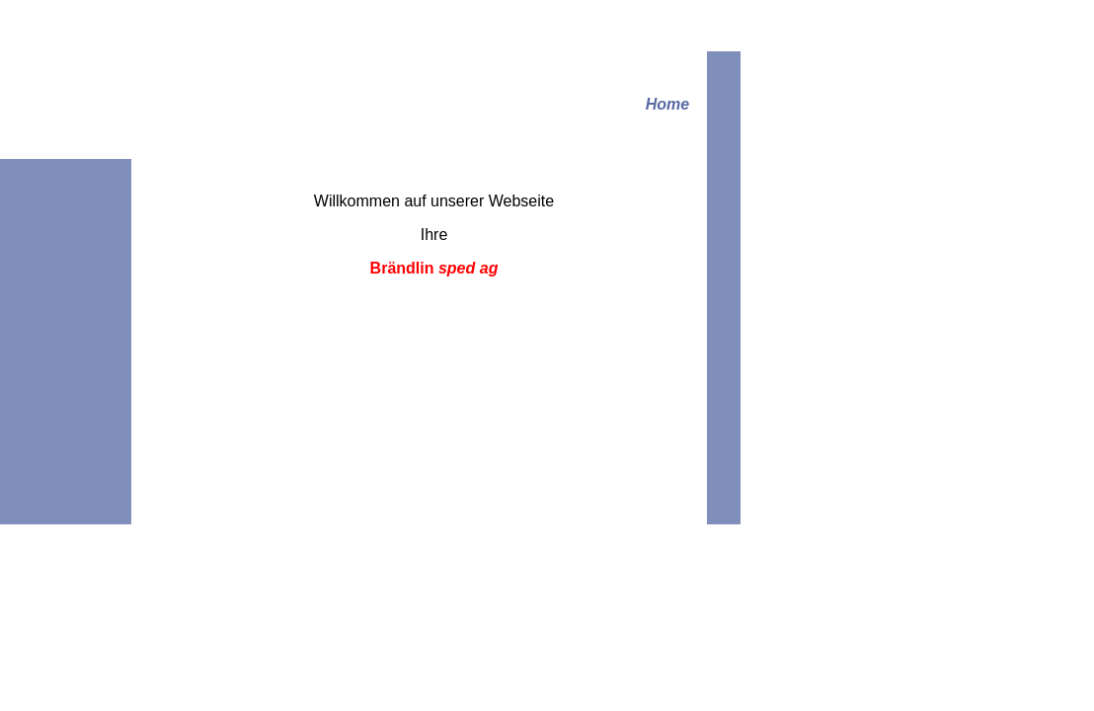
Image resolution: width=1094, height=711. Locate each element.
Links (216, 296)
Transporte (232, 245)
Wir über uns (238, 219)
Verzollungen (239, 271)
